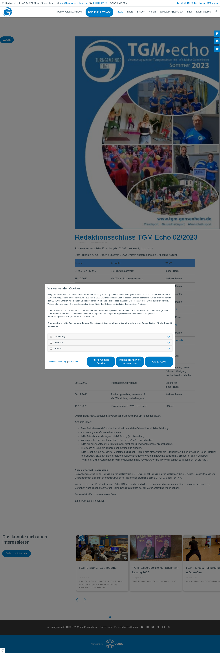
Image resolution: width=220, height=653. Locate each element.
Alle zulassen (159, 361)
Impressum (73, 362)
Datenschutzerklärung (56, 362)
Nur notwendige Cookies (100, 362)
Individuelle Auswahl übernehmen (130, 362)
